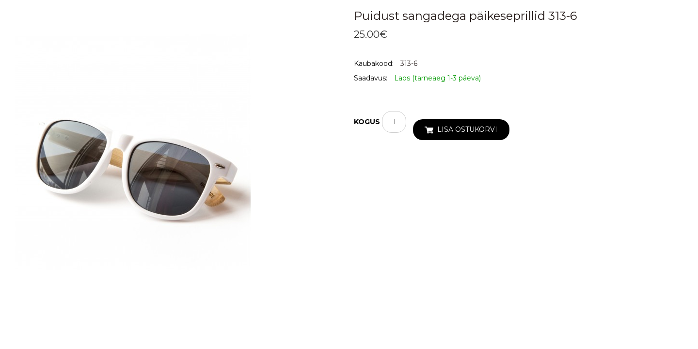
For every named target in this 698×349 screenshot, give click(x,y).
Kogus (367, 121)
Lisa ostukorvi (467, 129)
